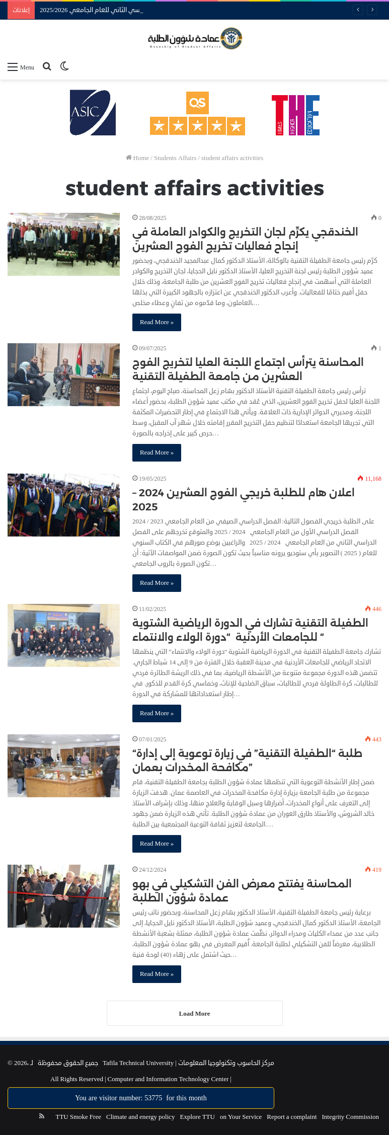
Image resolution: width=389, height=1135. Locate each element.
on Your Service (241, 1116)
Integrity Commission (350, 1116)
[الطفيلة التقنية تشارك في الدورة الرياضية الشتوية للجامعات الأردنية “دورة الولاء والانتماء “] (64, 635)
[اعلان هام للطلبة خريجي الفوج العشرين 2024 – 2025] (64, 505)
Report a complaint (292, 1116)
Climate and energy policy (140, 1116)
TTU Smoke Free (78, 1116)
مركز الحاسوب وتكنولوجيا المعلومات (226, 1063)
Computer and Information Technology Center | (168, 1079)
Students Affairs (175, 158)
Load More (194, 1013)
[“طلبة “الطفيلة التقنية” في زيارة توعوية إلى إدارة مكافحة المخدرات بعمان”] (64, 766)
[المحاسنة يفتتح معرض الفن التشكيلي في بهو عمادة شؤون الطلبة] (64, 896)
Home (137, 158)
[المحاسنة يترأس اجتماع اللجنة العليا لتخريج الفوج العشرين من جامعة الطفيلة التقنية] (64, 375)
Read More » (157, 322)
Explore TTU (197, 1116)
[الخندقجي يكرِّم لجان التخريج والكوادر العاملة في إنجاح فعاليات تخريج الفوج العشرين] (64, 244)
